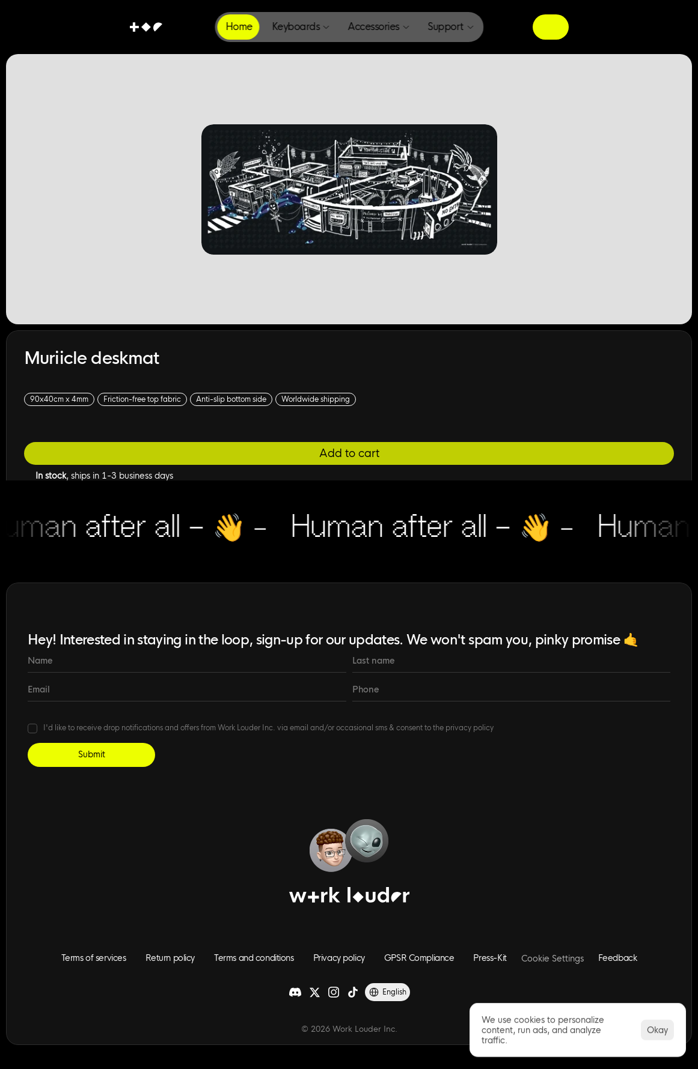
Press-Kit (489, 957)
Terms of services (93, 957)
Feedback (617, 957)
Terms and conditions (254, 957)
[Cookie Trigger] (552, 958)
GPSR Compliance (419, 957)
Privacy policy (339, 957)
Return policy (170, 957)
